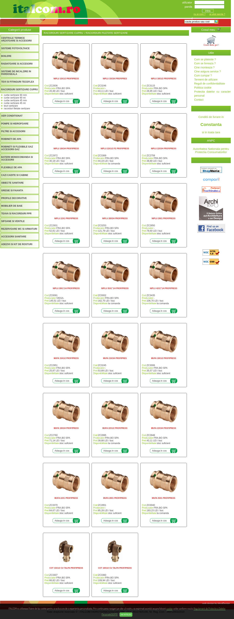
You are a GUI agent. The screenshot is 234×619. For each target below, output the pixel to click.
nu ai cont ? (200, 14)
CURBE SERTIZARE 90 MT (15, 97)
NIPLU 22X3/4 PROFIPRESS (163, 148)
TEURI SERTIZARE (11, 105)
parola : (189, 6)
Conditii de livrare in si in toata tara (211, 124)
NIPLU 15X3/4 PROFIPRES (115, 79)
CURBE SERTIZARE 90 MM (15, 95)
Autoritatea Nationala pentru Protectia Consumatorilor (211, 150)
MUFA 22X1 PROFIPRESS (66, 498)
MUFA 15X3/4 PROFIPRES (115, 358)
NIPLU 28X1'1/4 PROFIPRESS (66, 288)
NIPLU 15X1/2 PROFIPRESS (66, 79)
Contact (198, 99)
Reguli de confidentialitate (209, 83)
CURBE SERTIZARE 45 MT (15, 103)
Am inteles (126, 615)
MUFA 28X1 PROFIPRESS (114, 498)
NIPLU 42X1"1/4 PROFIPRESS (163, 288)
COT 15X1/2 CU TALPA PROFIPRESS (66, 568)
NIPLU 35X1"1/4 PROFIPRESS (115, 288)
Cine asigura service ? (207, 71)
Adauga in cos (62, 101)
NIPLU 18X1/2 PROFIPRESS (163, 79)
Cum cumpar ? (203, 75)
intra (207, 10)
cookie (169, 608)
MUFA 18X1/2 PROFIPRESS (163, 358)
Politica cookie (202, 87)
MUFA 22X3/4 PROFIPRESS (163, 428)
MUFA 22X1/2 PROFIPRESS (114, 428)
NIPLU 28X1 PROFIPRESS (163, 218)
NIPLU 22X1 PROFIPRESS (66, 218)
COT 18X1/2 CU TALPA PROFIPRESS (115, 568)
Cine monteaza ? (204, 67)
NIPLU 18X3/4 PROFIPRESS (66, 148)
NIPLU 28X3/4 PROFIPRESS (115, 218)
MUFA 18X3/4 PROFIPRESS (66, 428)
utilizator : (188, 2)
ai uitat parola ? (217, 14)
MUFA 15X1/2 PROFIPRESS (66, 358)
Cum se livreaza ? (205, 63)
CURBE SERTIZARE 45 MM (15, 100)
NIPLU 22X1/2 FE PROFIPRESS (115, 148)
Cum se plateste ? (205, 59)
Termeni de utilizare (205, 79)
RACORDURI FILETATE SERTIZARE (17, 108)
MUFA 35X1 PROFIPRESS (163, 498)
